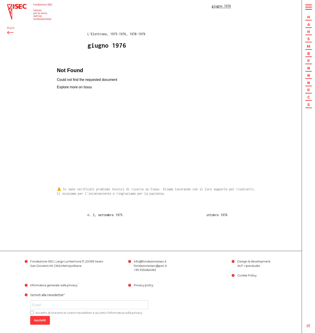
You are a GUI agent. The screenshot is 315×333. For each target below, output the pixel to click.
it (308, 326)
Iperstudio (253, 265)
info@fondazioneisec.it (150, 261)
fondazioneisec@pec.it (150, 265)
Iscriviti (40, 320)
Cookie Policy (247, 275)
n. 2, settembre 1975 (105, 215)
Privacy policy (143, 285)
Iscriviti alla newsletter (47, 295)
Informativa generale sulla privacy (53, 285)
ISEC (10, 6)
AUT (240, 265)
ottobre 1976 (217, 215)
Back (10, 27)
